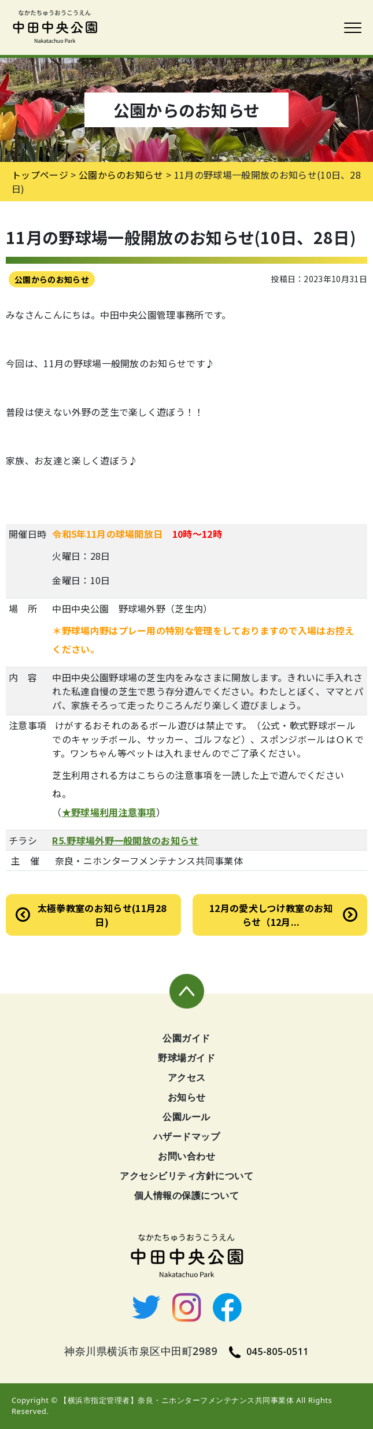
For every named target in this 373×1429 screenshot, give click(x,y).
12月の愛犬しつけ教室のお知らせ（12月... (271, 915)
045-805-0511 (269, 1351)
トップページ (40, 175)
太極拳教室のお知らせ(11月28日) (102, 915)
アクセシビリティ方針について (186, 1175)
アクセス (187, 1077)
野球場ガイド (186, 1057)
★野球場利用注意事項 (109, 812)
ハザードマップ (186, 1136)
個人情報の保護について (186, 1195)
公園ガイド (186, 1038)
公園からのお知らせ (51, 279)
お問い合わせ (186, 1156)
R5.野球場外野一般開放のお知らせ (125, 840)
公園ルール (186, 1116)
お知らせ (187, 1097)
